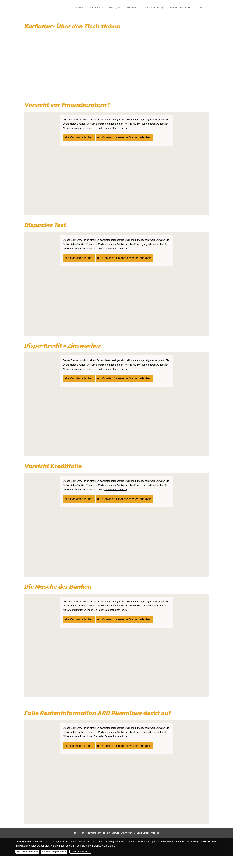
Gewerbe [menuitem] (132, 7)
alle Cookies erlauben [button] (75, 136)
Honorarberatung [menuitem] (154, 7)
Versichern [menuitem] (95, 7)
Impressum (79, 833)
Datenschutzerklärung (103, 845)
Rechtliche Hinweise (95, 833)
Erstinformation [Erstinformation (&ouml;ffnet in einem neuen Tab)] (128, 833)
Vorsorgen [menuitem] (114, 7)
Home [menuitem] (80, 7)
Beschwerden (143, 833)
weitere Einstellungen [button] (80, 851)
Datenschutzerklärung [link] (116, 128)
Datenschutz (113, 833)
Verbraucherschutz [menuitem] (179, 7)
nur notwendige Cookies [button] (54, 851)
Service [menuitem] (200, 7)
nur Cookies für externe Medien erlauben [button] (111, 136)
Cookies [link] (155, 833)
